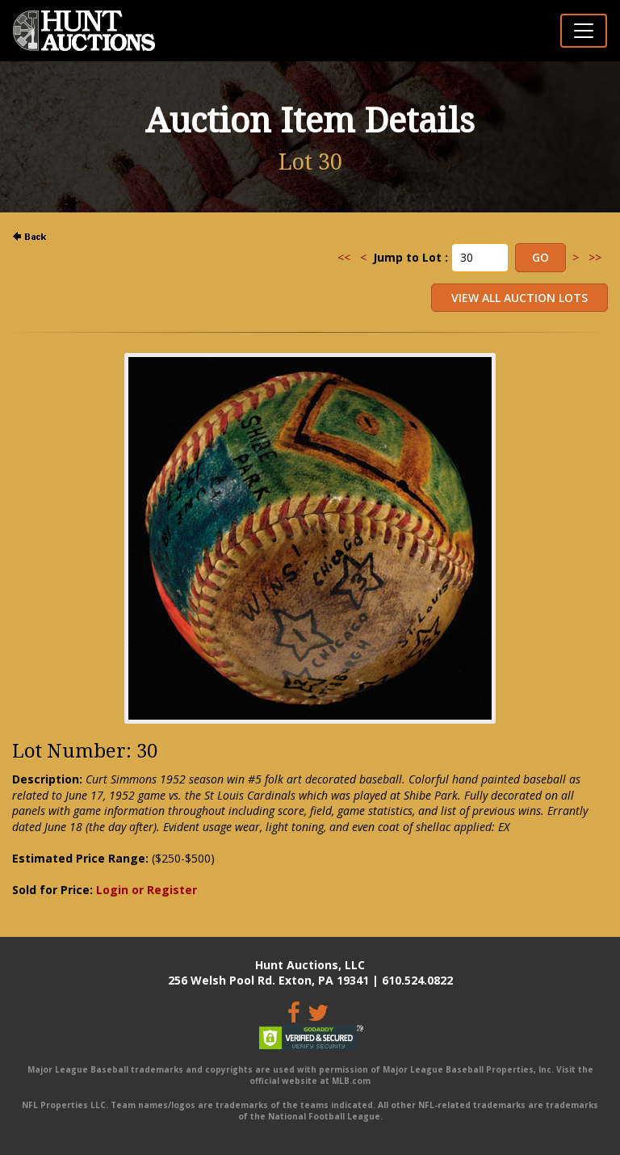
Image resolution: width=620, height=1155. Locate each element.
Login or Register (146, 889)
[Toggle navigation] (583, 31)
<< (343, 257)
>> (595, 257)
